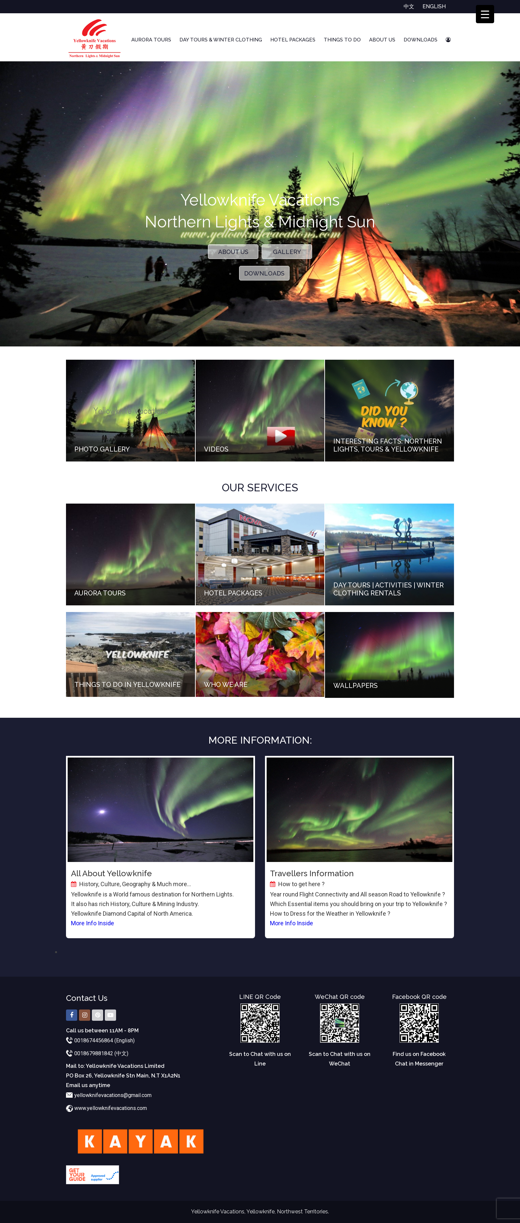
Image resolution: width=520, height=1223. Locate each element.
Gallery (287, 251)
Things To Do (342, 40)
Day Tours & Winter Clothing (220, 40)
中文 (409, 6)
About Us (382, 40)
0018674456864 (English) (104, 1040)
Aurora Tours (151, 40)
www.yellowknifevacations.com (110, 1108)
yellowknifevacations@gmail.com (113, 1095)
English (434, 6)
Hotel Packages (292, 40)
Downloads (420, 40)
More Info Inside (92, 923)
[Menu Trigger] (485, 14)
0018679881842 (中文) (101, 1053)
